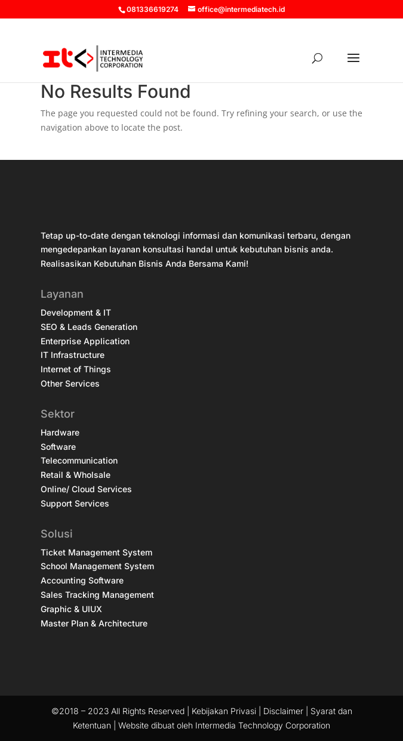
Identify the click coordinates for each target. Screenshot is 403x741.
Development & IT (76, 312)
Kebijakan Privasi (224, 711)
